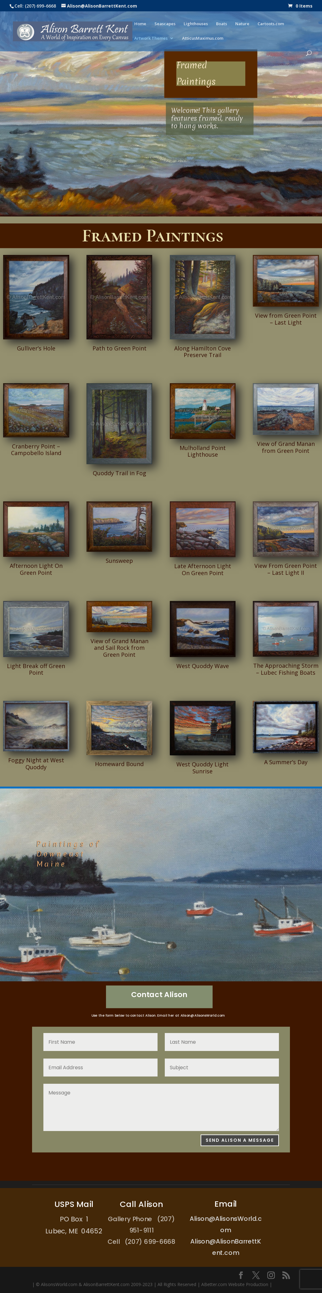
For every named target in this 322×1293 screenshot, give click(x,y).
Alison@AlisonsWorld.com (202, 1015)
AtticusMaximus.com (202, 38)
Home (140, 23)
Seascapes (164, 23)
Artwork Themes (151, 38)
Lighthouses (196, 23)
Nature (242, 23)
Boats (221, 23)
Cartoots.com (271, 23)
